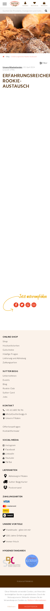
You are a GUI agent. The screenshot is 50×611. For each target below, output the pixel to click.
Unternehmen (10, 375)
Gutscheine (8, 349)
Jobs (5, 396)
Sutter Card (9, 392)
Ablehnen (11, 606)
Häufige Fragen (10, 354)
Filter (43, 63)
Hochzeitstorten (11, 345)
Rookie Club (9, 388)
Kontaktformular (11, 431)
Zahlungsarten (10, 362)
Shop (5, 341)
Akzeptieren (30, 606)
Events (6, 380)
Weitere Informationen (36, 600)
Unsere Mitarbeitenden (12, 67)
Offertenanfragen (11, 426)
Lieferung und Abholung (14, 358)
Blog (7, 57)
